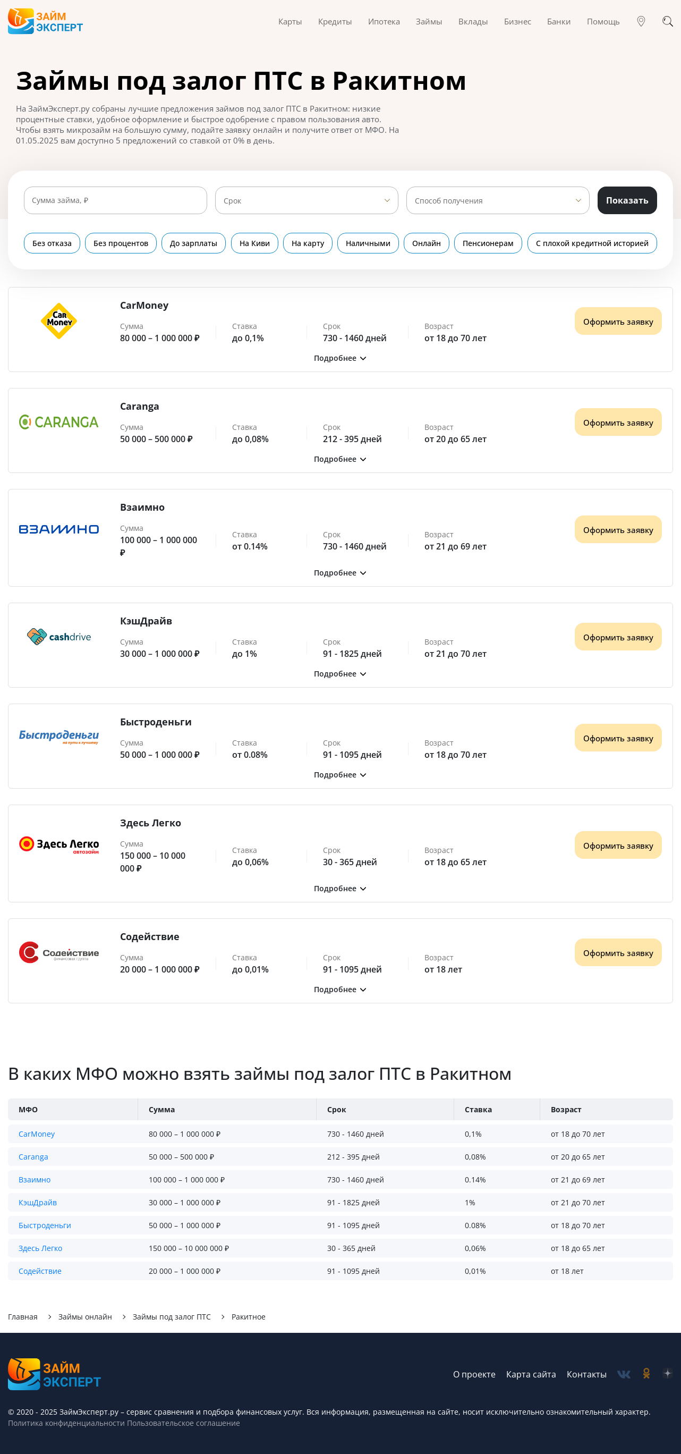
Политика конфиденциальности (66, 1423)
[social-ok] (646, 1374)
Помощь (603, 21)
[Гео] (641, 21)
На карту (308, 243)
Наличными (368, 243)
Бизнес (517, 21)
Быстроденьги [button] (45, 1225)
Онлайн (427, 243)
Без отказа (52, 243)
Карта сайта (531, 1374)
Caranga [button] (33, 1157)
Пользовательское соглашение (182, 1423)
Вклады (473, 21)
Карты (290, 21)
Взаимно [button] (34, 1179)
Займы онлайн (85, 1317)
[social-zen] (667, 1374)
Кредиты (335, 21)
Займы (429, 21)
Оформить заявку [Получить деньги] (618, 321)
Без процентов (120, 243)
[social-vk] (624, 1374)
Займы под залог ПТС (172, 1317)
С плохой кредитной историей (592, 243)
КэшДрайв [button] (38, 1202)
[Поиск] (667, 21)
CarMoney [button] (37, 1134)
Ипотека (384, 21)
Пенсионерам (488, 243)
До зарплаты (194, 243)
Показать (627, 200)
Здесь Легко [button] (40, 1248)
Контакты (587, 1374)
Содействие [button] (40, 1271)
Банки (559, 21)
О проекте (474, 1374)
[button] (340, 358)
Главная (23, 1317)
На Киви (255, 243)
